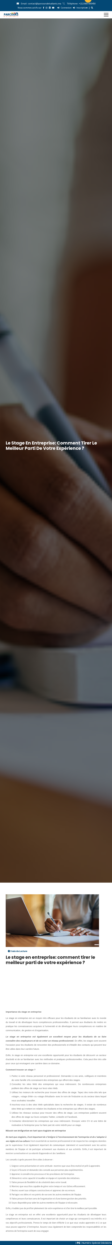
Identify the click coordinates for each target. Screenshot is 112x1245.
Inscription (80, 7)
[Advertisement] (56, 989)
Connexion (64, 7)
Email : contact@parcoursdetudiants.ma (41, 3)
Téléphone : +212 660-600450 (81, 3)
